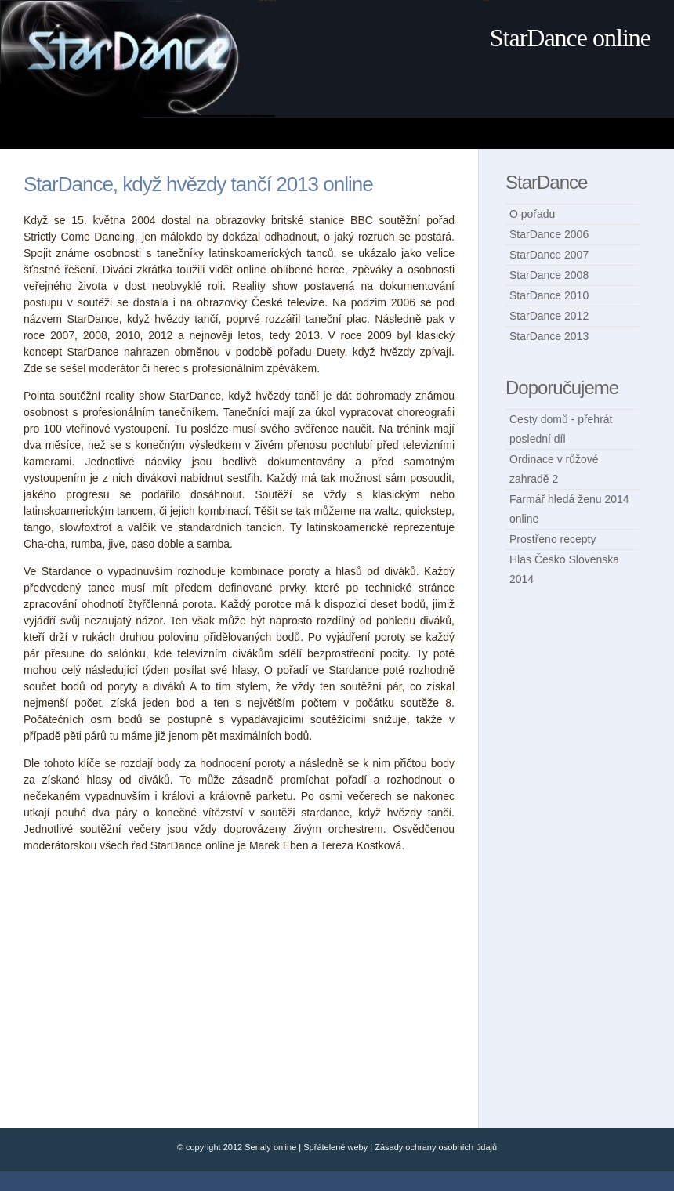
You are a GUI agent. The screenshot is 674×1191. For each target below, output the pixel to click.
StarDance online (570, 38)
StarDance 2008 (549, 275)
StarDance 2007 (549, 254)
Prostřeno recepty (552, 539)
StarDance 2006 (549, 234)
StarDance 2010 (549, 295)
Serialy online (270, 1147)
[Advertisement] (304, 133)
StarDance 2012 (549, 316)
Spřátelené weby (335, 1147)
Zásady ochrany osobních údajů (436, 1147)
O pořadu (532, 214)
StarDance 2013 (549, 336)
